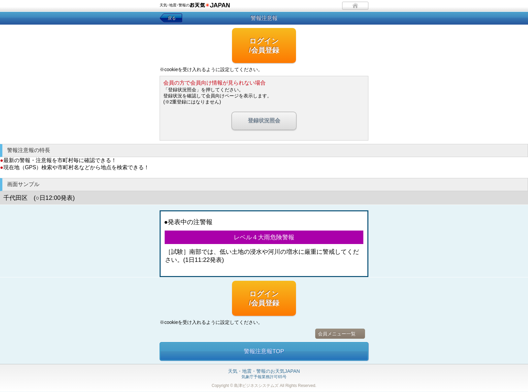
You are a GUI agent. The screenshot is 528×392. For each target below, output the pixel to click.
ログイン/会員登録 (264, 45)
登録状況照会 (264, 120)
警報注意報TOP (264, 351)
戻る (172, 18)
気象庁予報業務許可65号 (264, 374)
